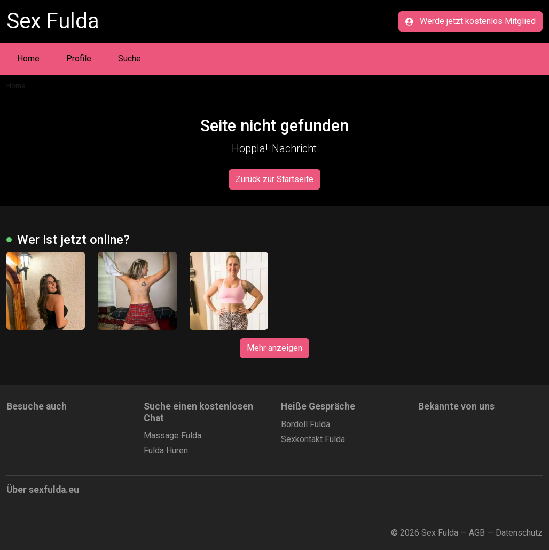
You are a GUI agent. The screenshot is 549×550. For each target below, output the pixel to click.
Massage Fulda (172, 435)
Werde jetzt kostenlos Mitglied (470, 21)
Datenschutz (519, 533)
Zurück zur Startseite (274, 179)
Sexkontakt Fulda (313, 439)
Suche (129, 58)
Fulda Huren (166, 450)
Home (28, 58)
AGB (477, 533)
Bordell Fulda (305, 424)
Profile (78, 58)
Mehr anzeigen (274, 348)
